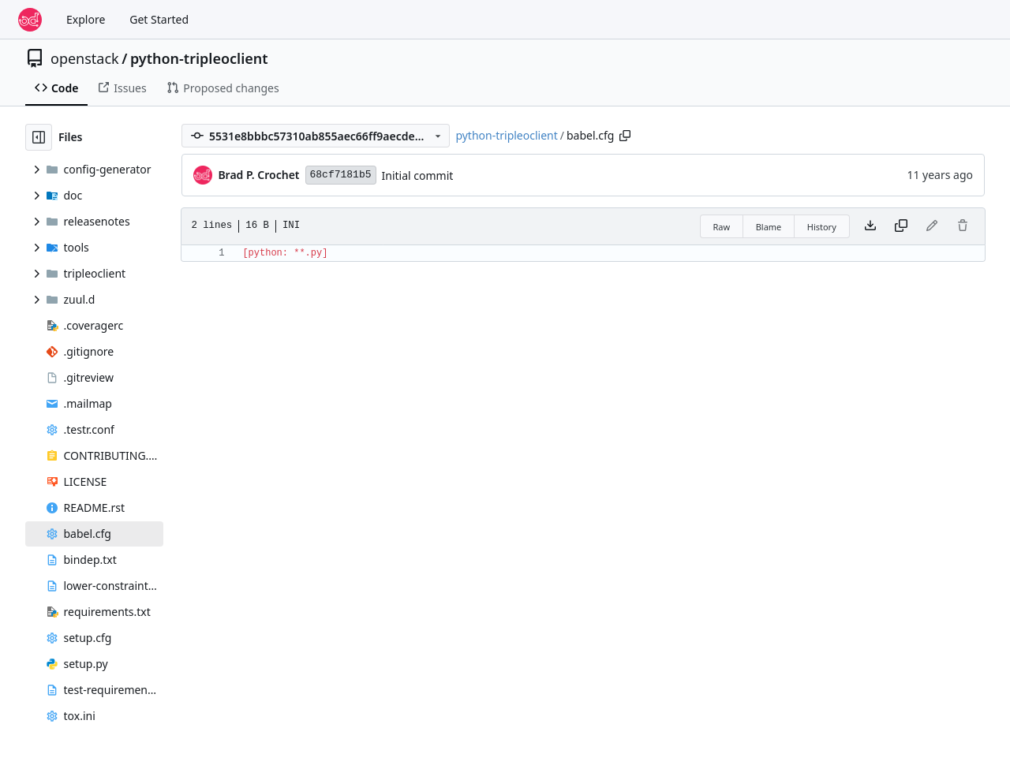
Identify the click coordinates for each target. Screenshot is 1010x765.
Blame (769, 227)
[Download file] (870, 226)
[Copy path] (624, 135)
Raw (722, 227)
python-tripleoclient (199, 58)
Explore (85, 19)
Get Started (159, 19)
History (821, 227)
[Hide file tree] (38, 137)
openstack (84, 58)
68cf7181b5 (341, 175)
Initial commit (418, 175)
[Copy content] (901, 226)
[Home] (30, 20)
